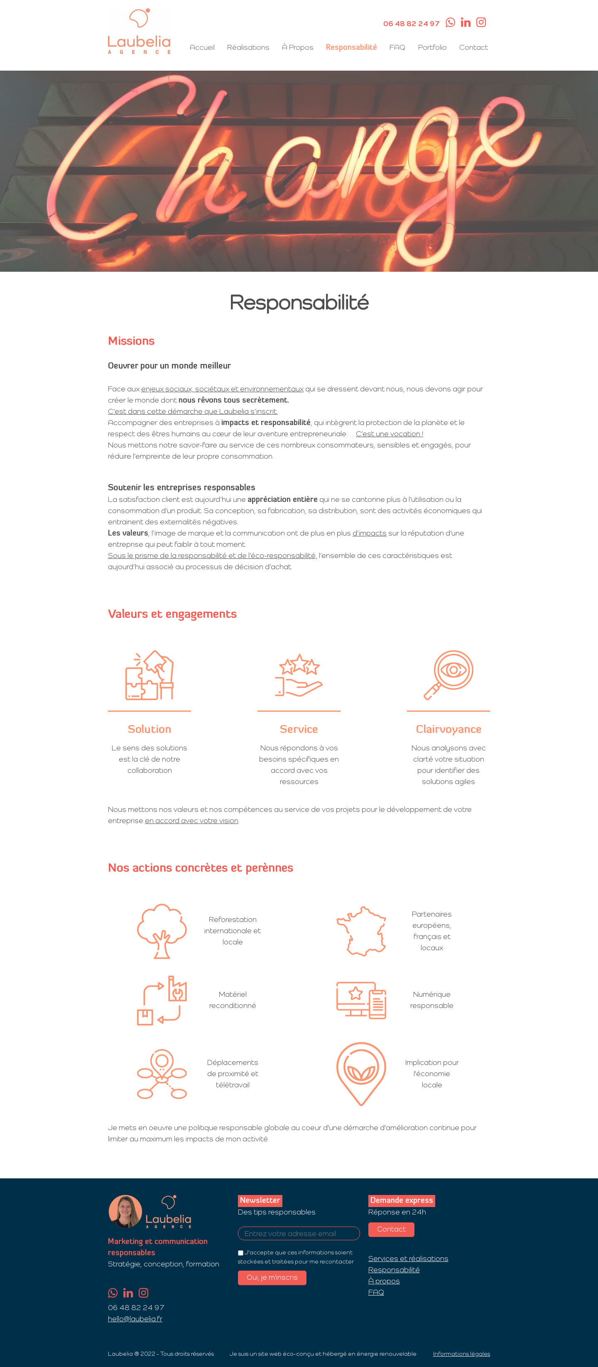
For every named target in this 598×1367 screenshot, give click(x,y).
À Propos (298, 48)
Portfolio (432, 48)
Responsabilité (351, 48)
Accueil (202, 48)
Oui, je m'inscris (272, 1277)
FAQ (398, 48)
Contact (473, 48)
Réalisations (249, 48)
